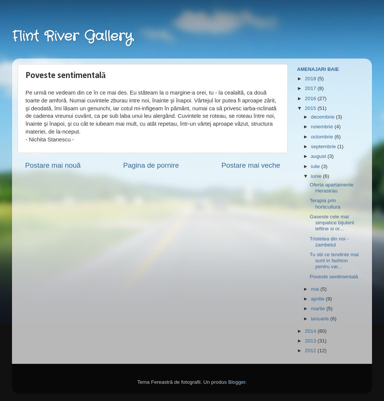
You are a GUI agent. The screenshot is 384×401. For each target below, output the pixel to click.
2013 (311, 341)
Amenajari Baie (318, 69)
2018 (311, 78)
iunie (317, 176)
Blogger (236, 382)
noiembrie (322, 126)
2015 (311, 108)
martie (318, 308)
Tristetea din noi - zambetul (329, 242)
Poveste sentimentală (334, 276)
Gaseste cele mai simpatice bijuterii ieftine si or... (332, 222)
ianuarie (320, 318)
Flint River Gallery (72, 36)
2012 (311, 350)
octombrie (322, 137)
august (319, 156)
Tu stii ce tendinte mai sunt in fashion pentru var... (334, 260)
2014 (311, 331)
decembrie (323, 117)
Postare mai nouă (53, 165)
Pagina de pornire (151, 165)
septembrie (324, 146)
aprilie (318, 299)
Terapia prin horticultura (325, 203)
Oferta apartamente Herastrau (332, 188)
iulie (316, 166)
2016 (311, 98)
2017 (311, 88)
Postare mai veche (251, 165)
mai (316, 289)
